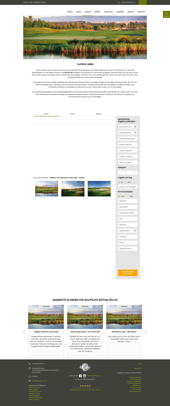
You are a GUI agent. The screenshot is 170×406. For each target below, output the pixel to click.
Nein (128, 182)
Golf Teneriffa (137, 389)
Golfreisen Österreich (134, 383)
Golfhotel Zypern (135, 379)
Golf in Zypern (33, 389)
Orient (97, 12)
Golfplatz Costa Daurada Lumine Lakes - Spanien (85, 390)
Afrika (70, 12)
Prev (24, 332)
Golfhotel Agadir (34, 399)
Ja (120, 182)
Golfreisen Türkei (34, 394)
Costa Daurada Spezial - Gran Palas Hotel (85, 332)
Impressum (137, 368)
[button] (29, 37)
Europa (87, 12)
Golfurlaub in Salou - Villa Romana (124, 332)
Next (145, 332)
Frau (129, 196)
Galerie (98, 114)
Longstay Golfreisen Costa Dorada (46, 332)
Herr (121, 196)
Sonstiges (108, 12)
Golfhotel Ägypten (34, 395)
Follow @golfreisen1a (94, 376)
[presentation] (127, 260)
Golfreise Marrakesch (35, 398)
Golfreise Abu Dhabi (35, 391)
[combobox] (128, 172)
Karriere (120, 12)
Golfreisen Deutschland (133, 381)
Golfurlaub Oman (34, 387)
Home (46, 114)
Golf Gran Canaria (135, 387)
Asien (78, 12)
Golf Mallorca (137, 385)
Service (131, 12)
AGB (140, 364)
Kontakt (141, 12)
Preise (72, 114)
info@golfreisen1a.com (39, 381)
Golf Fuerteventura (135, 391)
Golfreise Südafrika (135, 377)
